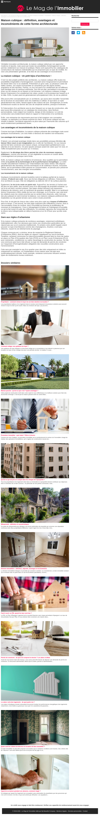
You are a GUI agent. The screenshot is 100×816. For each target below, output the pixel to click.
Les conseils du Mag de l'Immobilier (17, 15)
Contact (85, 811)
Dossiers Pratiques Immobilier (36, 15)
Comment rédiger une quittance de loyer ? (14, 346)
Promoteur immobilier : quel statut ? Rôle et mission (18, 435)
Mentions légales (61, 811)
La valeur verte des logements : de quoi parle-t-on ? (18, 702)
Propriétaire (48, 15)
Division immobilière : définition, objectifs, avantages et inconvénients (24, 568)
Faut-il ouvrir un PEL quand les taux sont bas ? (16, 613)
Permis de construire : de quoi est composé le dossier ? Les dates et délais (25, 657)
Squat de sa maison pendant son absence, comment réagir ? (21, 791)
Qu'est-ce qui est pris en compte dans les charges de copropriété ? (23, 479)
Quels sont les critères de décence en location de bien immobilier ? (23, 746)
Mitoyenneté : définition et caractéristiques (15, 524)
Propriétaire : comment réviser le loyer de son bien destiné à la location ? (25, 302)
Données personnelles (75, 811)
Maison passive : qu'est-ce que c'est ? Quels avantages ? (19, 390)
